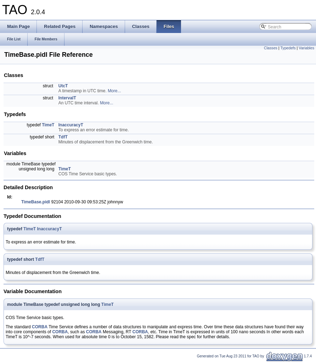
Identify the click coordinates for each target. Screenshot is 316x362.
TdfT (63, 137)
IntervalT (67, 97)
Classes (270, 48)
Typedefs (287, 48)
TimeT (48, 124)
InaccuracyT (70, 124)
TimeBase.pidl (35, 201)
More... (114, 90)
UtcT (63, 85)
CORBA (39, 326)
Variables (306, 48)
